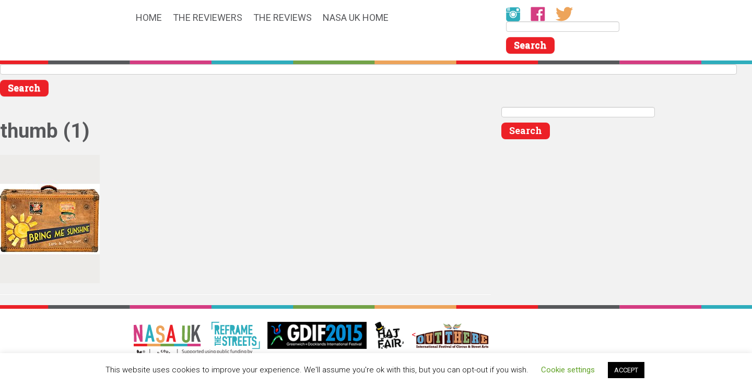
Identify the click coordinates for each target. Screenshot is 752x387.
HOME (149, 18)
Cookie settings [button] (568, 369)
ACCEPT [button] (626, 370)
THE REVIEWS (282, 18)
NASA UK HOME (356, 18)
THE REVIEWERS (207, 18)
